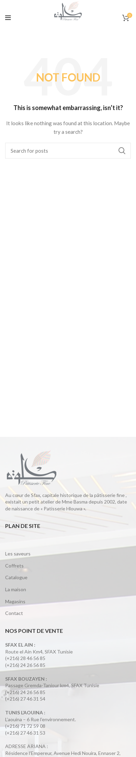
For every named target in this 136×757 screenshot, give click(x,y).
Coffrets (14, 566)
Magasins (15, 601)
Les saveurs (18, 553)
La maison (15, 589)
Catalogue (16, 577)
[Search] (68, 151)
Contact (14, 613)
